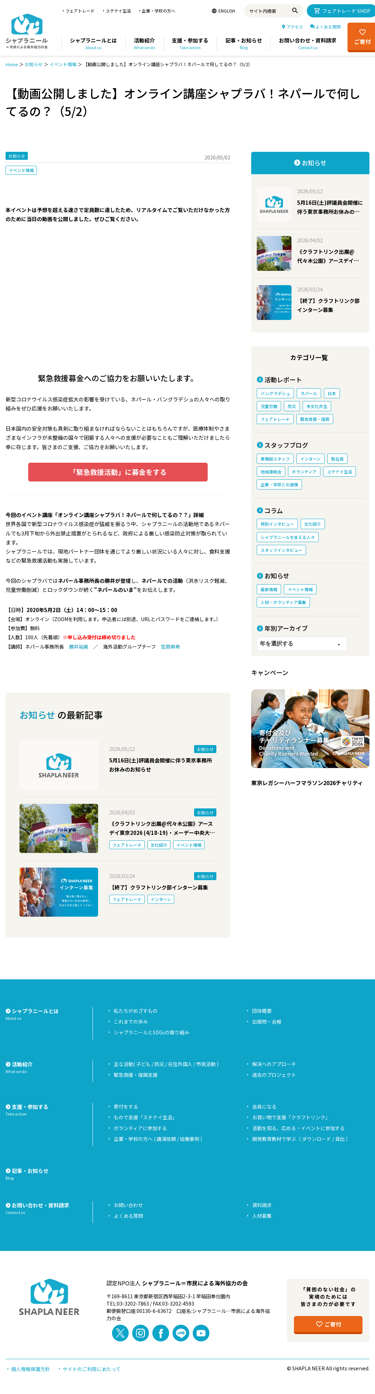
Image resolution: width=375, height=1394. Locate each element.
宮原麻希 (170, 646)
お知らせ (34, 64)
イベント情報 (63, 64)
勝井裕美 (78, 646)
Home (12, 64)
